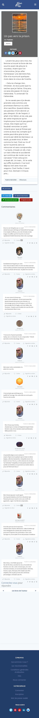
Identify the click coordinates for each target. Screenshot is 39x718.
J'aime (7, 195)
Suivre (8, 43)
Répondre (6, 240)
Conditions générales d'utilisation (19, 671)
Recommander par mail (10, 200)
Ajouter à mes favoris (21, 195)
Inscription (19, 694)
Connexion (19, 690)
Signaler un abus (26, 200)
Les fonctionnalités (19, 666)
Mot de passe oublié (19, 698)
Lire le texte (7, 188)
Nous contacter (19, 680)
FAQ (19, 676)
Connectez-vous (9, 582)
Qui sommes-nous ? (19, 662)
